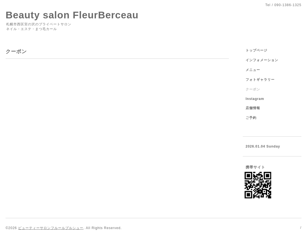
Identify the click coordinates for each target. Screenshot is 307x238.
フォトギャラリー (260, 80)
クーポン (253, 89)
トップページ (256, 50)
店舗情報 (253, 108)
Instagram (255, 99)
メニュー (253, 70)
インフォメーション (262, 60)
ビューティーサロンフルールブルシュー (50, 228)
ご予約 (251, 118)
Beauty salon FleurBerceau (72, 14)
